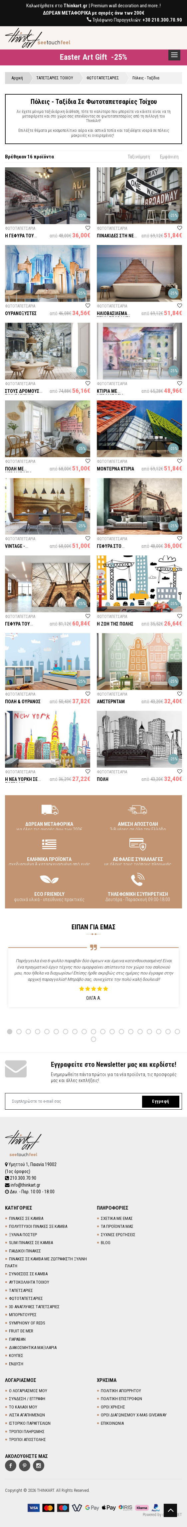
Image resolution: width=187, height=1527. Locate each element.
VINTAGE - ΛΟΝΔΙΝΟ (25, 547)
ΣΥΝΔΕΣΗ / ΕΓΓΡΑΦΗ (27, 1398)
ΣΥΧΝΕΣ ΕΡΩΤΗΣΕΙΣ (118, 1233)
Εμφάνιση (169, 157)
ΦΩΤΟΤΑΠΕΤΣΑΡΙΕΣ (26, 1298)
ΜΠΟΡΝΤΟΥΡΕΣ (23, 1314)
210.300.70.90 (20, 1178)
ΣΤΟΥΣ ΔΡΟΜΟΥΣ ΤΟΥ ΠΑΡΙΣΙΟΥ (22, 394)
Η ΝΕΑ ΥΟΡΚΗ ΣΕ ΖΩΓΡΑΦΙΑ (21, 782)
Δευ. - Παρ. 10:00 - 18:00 (30, 1191)
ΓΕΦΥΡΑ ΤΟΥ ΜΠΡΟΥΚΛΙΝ (17, 627)
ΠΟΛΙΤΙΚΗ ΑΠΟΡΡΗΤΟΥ (121, 1390)
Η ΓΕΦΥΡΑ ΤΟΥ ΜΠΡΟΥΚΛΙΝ (19, 239)
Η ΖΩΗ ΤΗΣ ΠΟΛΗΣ (115, 624)
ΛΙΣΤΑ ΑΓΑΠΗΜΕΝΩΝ (27, 1414)
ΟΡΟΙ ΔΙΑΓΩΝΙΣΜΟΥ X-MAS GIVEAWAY (134, 1414)
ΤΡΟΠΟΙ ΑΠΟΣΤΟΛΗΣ (27, 1439)
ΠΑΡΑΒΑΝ (17, 1338)
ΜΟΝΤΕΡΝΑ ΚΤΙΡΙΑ (115, 469)
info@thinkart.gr (23, 1184)
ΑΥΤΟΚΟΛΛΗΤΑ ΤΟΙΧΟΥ (29, 1281)
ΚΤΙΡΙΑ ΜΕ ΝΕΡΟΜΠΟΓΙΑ (110, 394)
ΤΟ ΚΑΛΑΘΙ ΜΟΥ (23, 1406)
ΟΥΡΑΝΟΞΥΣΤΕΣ (21, 313)
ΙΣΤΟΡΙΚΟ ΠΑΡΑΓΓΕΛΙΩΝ (30, 1422)
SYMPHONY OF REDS (27, 1322)
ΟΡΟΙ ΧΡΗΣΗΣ (113, 1406)
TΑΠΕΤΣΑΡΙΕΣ (21, 1289)
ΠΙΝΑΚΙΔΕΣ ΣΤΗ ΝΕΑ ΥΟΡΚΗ (116, 239)
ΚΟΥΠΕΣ (16, 1355)
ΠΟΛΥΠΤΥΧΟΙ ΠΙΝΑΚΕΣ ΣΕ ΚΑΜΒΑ (38, 1226)
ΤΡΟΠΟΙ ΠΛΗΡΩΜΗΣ (27, 1430)
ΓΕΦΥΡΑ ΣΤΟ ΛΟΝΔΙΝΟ (109, 549)
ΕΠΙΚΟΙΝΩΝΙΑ (112, 1422)
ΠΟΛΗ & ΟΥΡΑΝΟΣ (23, 702)
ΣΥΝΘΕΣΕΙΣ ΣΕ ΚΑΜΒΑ (28, 1273)
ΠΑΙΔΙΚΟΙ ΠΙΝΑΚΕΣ (25, 1250)
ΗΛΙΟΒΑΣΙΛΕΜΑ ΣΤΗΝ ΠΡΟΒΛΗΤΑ (114, 316)
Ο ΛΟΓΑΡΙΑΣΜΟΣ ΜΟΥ (28, 1390)
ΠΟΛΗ (102, 779)
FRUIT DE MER (21, 1330)
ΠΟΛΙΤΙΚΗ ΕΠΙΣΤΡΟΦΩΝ (121, 1398)
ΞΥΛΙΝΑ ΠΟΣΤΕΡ (23, 1233)
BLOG (105, 1242)
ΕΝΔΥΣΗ (16, 1363)
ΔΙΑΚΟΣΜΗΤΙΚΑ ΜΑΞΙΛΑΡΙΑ (33, 1346)
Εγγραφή (159, 1102)
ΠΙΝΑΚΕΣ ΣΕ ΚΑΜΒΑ (26, 1217)
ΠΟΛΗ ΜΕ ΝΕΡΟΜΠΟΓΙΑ (18, 472)
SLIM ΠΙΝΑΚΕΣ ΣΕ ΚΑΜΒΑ (31, 1242)
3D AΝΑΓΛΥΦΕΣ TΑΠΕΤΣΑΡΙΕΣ (34, 1306)
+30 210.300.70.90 (162, 20)
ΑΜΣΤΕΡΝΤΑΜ (111, 702)
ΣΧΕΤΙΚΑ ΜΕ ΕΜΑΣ (117, 1217)
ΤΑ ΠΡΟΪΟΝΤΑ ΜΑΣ (117, 1226)
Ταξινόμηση (139, 157)
